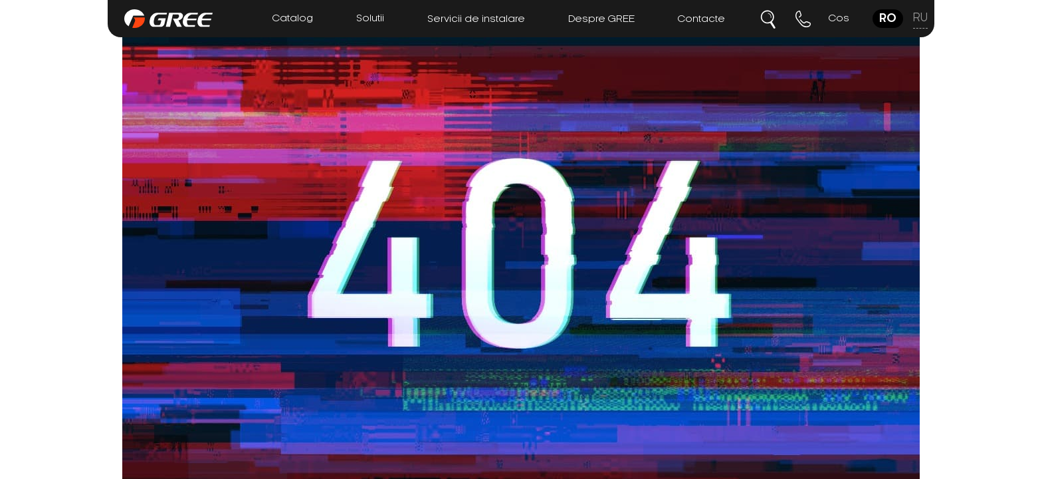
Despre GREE (601, 19)
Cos (839, 18)
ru (920, 18)
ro (887, 18)
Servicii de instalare (476, 19)
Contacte (701, 19)
